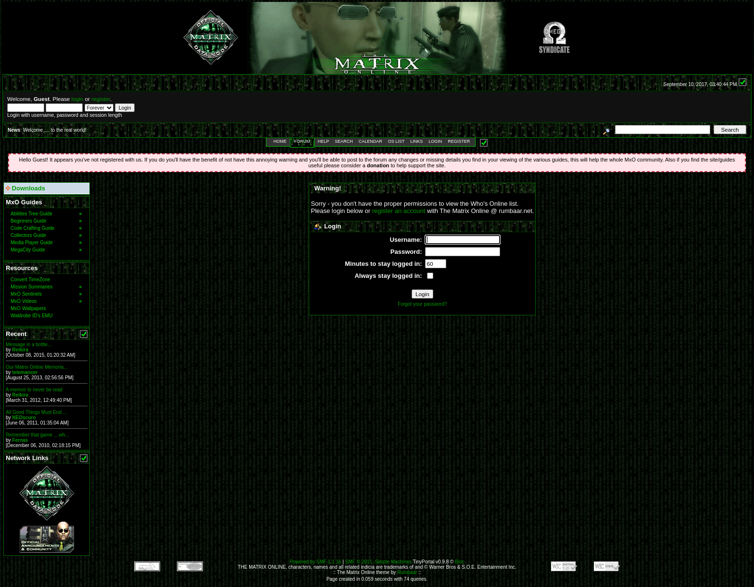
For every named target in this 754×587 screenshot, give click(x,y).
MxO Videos (46, 301)
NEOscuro (24, 417)
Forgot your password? (422, 304)
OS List (396, 141)
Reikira (20, 349)
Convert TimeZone (30, 279)
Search (344, 141)
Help (323, 141)
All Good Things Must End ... (36, 412)
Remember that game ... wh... (37, 434)
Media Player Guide (46, 242)
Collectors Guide (46, 235)
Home (280, 141)
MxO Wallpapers (28, 308)
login (78, 99)
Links (416, 141)
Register (459, 141)
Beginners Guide (46, 221)
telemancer (25, 372)
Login (435, 141)
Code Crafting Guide (46, 228)
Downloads (25, 188)
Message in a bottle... (28, 344)
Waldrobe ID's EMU (31, 315)
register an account (399, 210)
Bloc (459, 561)
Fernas (20, 440)
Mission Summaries (46, 286)
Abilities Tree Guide (46, 213)
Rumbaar (407, 572)
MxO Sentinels (46, 294)
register (100, 99)
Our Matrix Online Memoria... (36, 367)
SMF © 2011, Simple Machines (378, 561)
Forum (302, 141)
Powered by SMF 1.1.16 (315, 561)
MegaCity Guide (46, 249)
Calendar (370, 141)
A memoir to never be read (34, 389)
